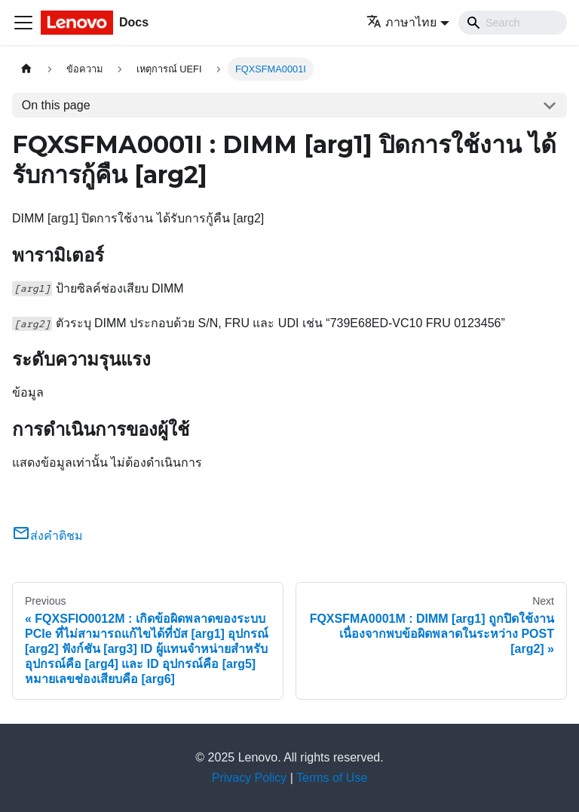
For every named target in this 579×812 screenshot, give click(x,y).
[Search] (512, 23)
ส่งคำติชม (47, 535)
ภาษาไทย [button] (401, 22)
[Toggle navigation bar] (23, 22)
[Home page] (26, 69)
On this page (56, 105)
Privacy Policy (249, 777)
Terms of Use (331, 777)
